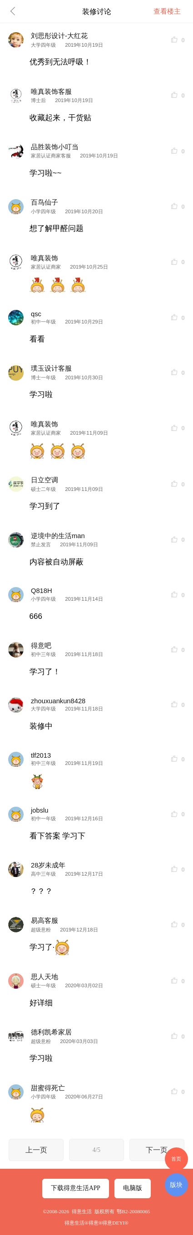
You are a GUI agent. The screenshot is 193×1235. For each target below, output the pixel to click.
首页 (176, 1158)
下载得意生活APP (75, 1188)
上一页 (36, 1150)
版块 (176, 1184)
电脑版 (132, 1188)
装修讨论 (96, 11)
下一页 (157, 1150)
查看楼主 (167, 11)
